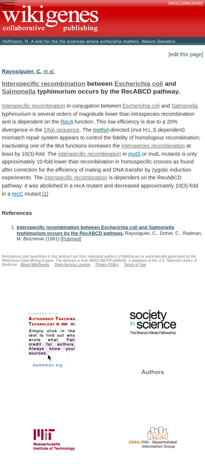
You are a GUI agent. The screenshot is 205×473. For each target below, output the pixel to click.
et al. (49, 71)
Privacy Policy (107, 265)
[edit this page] (185, 54)
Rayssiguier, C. (22, 71)
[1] (45, 194)
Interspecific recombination (43, 83)
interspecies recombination (153, 146)
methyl (100, 130)
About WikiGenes (34, 265)
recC (17, 194)
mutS (134, 154)
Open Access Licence (72, 265)
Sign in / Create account (185, 2)
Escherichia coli (138, 83)
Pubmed (71, 238)
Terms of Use (135, 265)
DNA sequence (62, 130)
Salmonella (19, 91)
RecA (66, 122)
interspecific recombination (89, 154)
